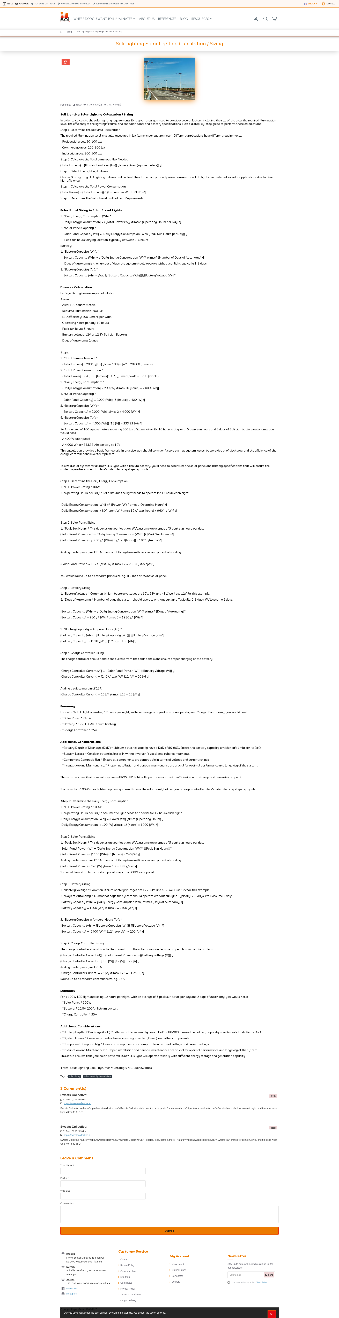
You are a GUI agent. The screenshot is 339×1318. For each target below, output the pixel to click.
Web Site (65, 1190)
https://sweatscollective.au (77, 1103)
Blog (69, 31)
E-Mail (63, 1178)
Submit (169, 1231)
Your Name (66, 1165)
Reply (273, 1096)
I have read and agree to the (247, 1282)
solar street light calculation (97, 1076)
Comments (66, 1203)
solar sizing (74, 1076)
